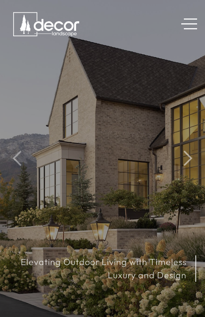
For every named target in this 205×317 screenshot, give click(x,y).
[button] (193, 26)
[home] (44, 26)
